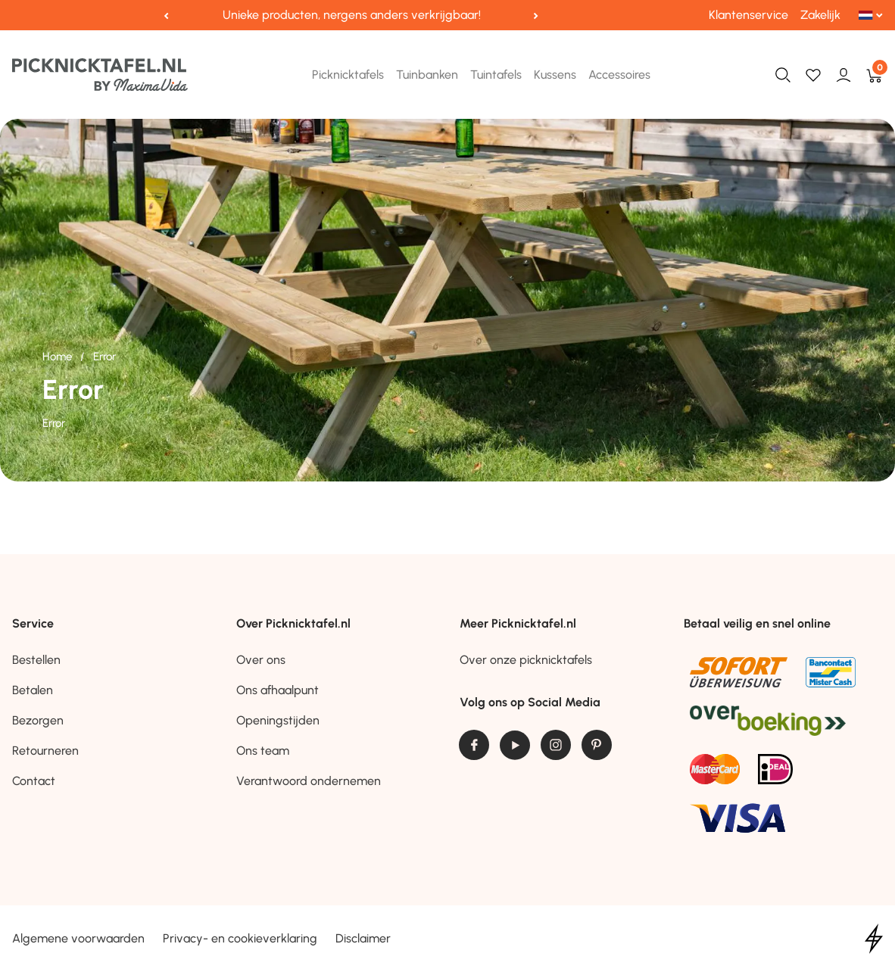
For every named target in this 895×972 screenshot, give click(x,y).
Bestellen (36, 660)
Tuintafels (496, 74)
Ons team (262, 750)
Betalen (32, 690)
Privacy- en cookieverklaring (240, 938)
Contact (33, 781)
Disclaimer (363, 938)
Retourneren (45, 750)
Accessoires (619, 74)
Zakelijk (820, 15)
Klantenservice (748, 15)
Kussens (555, 74)
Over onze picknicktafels (526, 660)
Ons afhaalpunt (277, 690)
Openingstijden (278, 720)
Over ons (260, 660)
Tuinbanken (427, 74)
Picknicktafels (348, 74)
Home (58, 356)
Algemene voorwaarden (78, 938)
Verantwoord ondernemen (308, 781)
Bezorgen (38, 720)
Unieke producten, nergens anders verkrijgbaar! (352, 15)
